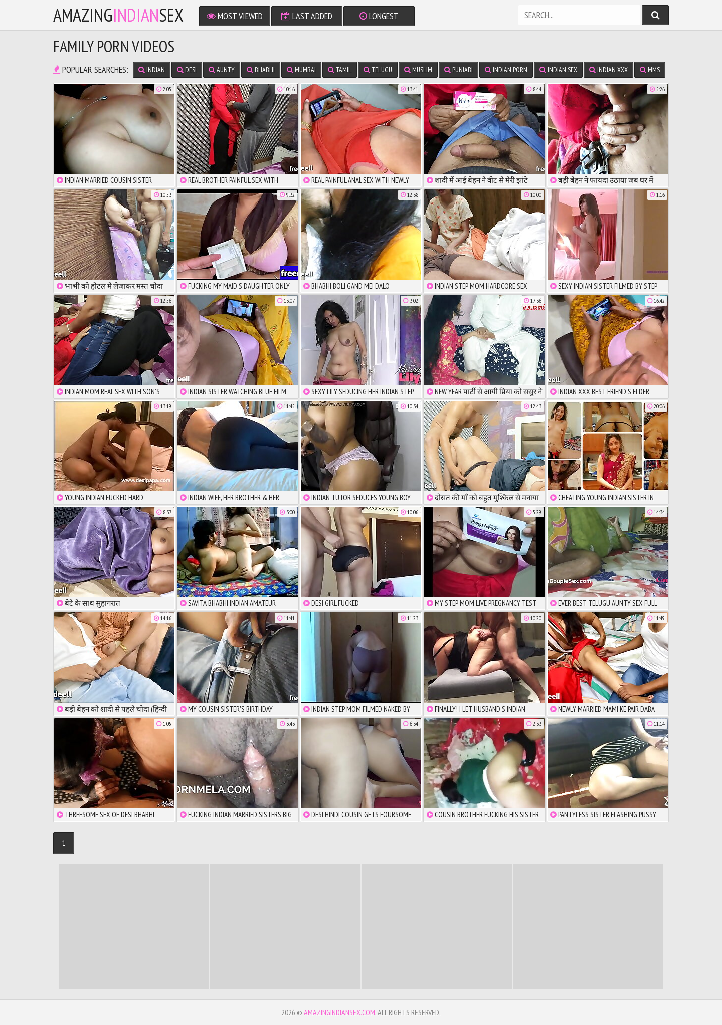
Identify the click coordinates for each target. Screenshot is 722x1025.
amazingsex (118, 15)
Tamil (339, 69)
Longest (379, 16)
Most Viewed (235, 16)
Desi (187, 69)
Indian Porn (506, 69)
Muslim (418, 69)
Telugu (378, 69)
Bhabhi (261, 69)
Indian (151, 69)
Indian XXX (608, 69)
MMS (650, 69)
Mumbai (301, 69)
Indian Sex (558, 69)
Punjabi (458, 69)
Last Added (306, 16)
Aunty (222, 69)
